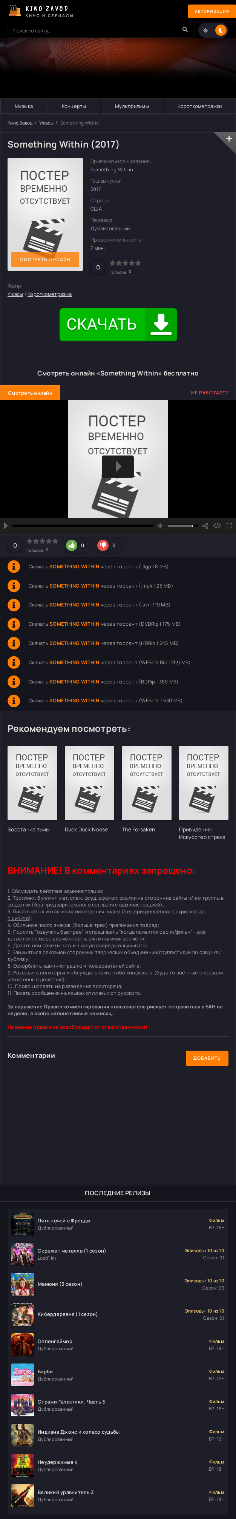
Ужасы (46, 123)
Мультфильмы (132, 106)
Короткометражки (200, 106)
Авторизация (209, 11)
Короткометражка (50, 294)
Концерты (73, 106)
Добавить (207, 1058)
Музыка (23, 106)
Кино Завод (20, 123)
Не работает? (209, 392)
